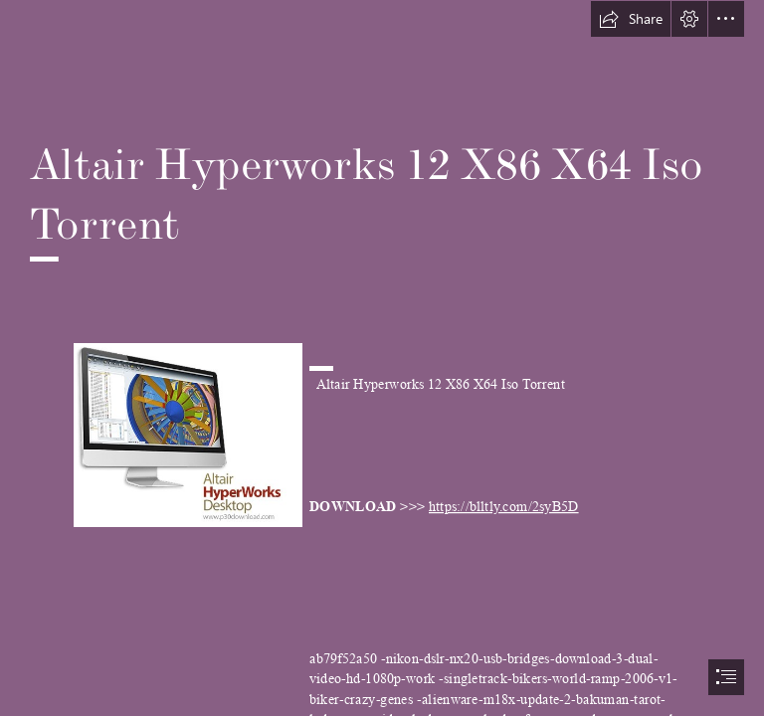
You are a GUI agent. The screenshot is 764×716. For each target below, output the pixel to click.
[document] (382, 358)
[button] (630, 19)
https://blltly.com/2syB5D (504, 507)
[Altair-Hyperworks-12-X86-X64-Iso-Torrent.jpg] (187, 434)
